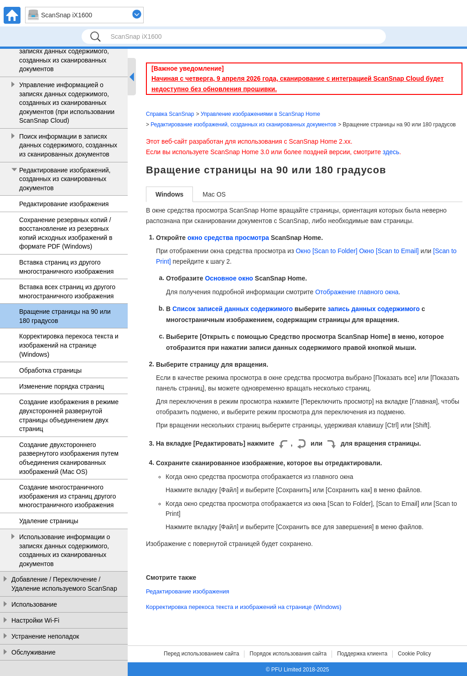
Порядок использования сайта (288, 653)
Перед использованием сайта (201, 653)
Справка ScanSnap (170, 114)
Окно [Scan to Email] (389, 251)
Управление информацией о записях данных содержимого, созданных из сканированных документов (64, 56)
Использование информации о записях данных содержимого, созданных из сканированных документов (64, 550)
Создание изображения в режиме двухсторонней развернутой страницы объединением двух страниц (69, 415)
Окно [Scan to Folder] (326, 251)
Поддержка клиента (362, 653)
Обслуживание (33, 652)
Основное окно (229, 278)
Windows (169, 194)
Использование (34, 604)
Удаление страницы (48, 521)
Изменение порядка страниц (61, 386)
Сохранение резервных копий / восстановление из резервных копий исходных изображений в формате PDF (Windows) (65, 233)
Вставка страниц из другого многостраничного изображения (66, 267)
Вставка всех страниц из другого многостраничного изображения (67, 291)
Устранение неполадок (45, 636)
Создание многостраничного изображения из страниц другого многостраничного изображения (67, 496)
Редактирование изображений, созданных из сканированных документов (64, 179)
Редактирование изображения (64, 204)
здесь (391, 152)
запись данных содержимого (374, 308)
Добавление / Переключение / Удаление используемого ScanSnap (64, 584)
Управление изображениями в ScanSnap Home (260, 114)
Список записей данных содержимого (232, 308)
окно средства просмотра (228, 237)
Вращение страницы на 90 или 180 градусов (64, 316)
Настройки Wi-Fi (35, 620)
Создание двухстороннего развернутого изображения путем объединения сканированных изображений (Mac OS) (69, 458)
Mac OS (214, 194)
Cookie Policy (414, 653)
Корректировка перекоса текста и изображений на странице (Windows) (69, 345)
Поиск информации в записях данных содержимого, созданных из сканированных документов (68, 145)
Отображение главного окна (357, 292)
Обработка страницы (50, 370)
